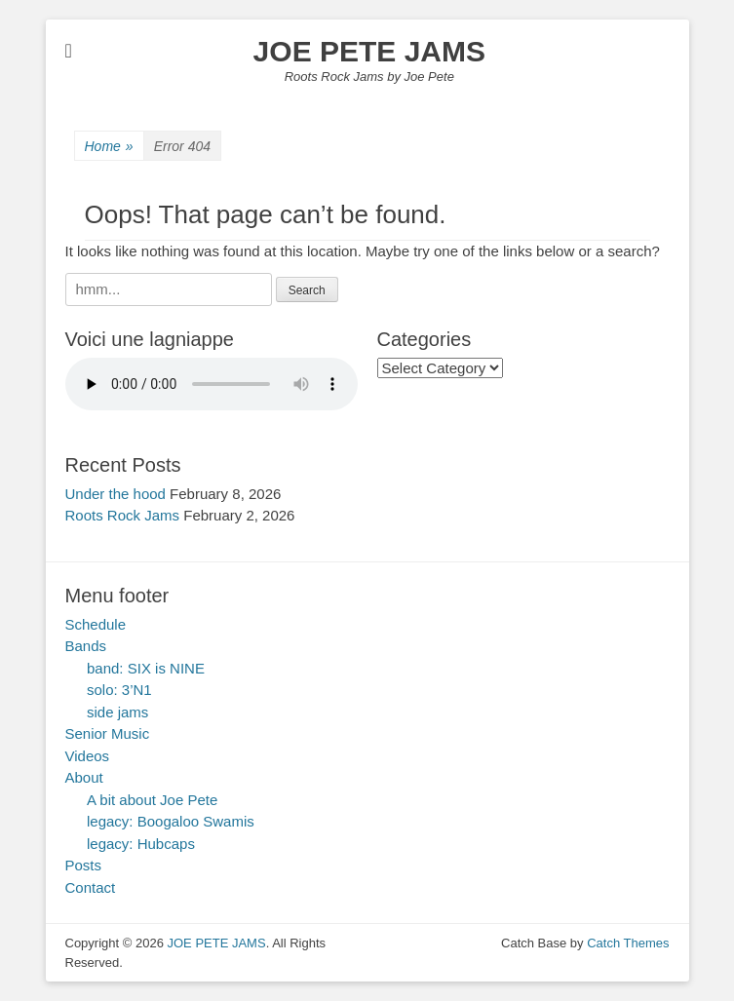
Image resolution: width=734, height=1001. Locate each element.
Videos (87, 756)
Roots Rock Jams (122, 515)
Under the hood (115, 493)
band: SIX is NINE (146, 668)
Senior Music (107, 733)
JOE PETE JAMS (369, 51)
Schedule (96, 624)
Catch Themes (628, 943)
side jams (117, 712)
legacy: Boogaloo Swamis (170, 821)
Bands (86, 645)
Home (109, 146)
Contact (90, 887)
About (84, 777)
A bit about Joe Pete (152, 799)
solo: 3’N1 (119, 689)
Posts (83, 865)
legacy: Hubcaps (141, 843)
